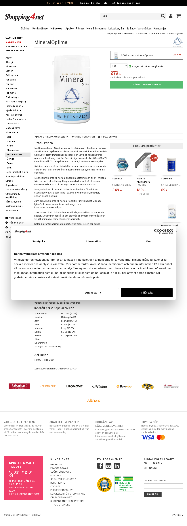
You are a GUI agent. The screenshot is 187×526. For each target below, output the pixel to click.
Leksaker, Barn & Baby (122, 29)
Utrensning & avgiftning (12, 196)
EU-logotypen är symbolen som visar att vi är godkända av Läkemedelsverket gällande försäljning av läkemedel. (116, 430)
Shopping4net (114, 33)
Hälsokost (57, 29)
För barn (11, 79)
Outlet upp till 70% (60, 3)
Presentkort (14, 50)
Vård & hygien (14, 201)
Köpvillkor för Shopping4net (68, 494)
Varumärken (145, 29)
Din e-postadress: (155, 480)
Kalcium (11, 141)
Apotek (69, 29)
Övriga (10, 159)
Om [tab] (148, 241)
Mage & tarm (13, 128)
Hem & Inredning (96, 29)
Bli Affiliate (57, 483)
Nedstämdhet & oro (16, 172)
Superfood (11, 185)
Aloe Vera (10, 66)
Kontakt (55, 475)
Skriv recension (83, 137)
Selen (10, 163)
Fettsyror (12, 75)
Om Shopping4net (61, 497)
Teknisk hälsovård (16, 189)
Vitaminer (12, 210)
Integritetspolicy (61, 490)
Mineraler (142, 33)
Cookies (55, 486)
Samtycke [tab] (38, 241)
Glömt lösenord (60, 472)
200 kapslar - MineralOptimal (146, 55)
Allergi (9, 62)
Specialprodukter (15, 176)
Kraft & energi (14, 115)
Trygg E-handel (60, 505)
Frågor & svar (14, 222)
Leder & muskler (15, 119)
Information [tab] (93, 241)
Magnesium (13, 150)
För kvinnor (12, 88)
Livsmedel (12, 123)
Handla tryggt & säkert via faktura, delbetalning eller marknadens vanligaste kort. (162, 429)
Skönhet (25, 29)
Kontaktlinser (40, 29)
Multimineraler (158, 33)
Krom (10, 145)
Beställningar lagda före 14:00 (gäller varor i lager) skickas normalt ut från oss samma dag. (70, 427)
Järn (9, 137)
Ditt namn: (150, 468)
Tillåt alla (146, 292)
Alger (8, 57)
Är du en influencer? (63, 479)
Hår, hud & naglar (16, 101)
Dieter (10, 71)
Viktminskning (14, 206)
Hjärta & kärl (13, 110)
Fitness (80, 29)
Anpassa (93, 292)
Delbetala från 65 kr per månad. (128, 77)
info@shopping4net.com (24, 494)
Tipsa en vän (107, 137)
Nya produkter (16, 46)
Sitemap (36, 515)
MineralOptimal (176, 33)
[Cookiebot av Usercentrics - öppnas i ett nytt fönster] (157, 231)
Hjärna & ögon (14, 106)
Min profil (56, 464)
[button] (178, 16)
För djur (9, 84)
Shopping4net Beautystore (67, 501)
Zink (9, 167)
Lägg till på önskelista (52, 137)
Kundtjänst (13, 218)
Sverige (177, 515)
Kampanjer (159, 29)
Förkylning (12, 97)
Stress (9, 181)
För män (11, 93)
